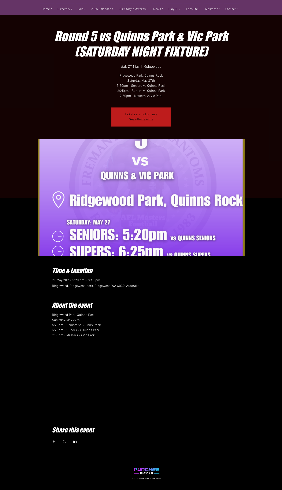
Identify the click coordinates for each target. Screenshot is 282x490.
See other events (141, 119)
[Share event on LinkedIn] (75, 441)
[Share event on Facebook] (54, 441)
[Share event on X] (64, 441)
